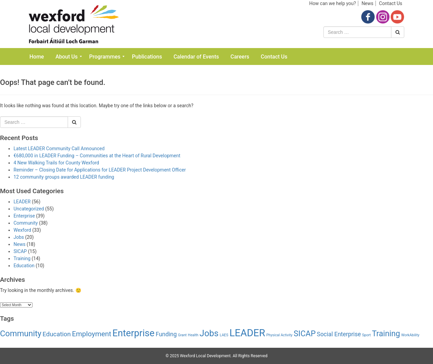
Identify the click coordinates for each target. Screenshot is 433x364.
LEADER (22, 201)
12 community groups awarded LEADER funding (64, 177)
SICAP (20, 251)
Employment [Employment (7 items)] (91, 334)
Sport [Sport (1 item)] (366, 335)
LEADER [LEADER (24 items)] (247, 333)
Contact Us (390, 3)
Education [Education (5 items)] (57, 334)
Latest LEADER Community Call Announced (59, 148)
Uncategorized (29, 208)
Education (24, 265)
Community (26, 223)
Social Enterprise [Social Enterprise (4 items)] (339, 334)
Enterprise (24, 216)
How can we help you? (332, 3)
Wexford (22, 230)
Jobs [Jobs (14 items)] (209, 333)
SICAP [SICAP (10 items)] (305, 333)
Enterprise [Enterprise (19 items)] (133, 333)
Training (22, 258)
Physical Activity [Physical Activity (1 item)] (279, 335)
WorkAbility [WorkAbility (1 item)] (410, 335)
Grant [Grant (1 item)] (182, 335)
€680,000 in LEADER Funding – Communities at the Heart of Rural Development (97, 155)
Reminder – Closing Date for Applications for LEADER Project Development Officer (100, 170)
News (367, 3)
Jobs (19, 237)
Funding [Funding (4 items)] (166, 334)
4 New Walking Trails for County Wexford (56, 162)
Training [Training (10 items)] (386, 333)
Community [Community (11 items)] (20, 333)
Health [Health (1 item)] (193, 335)
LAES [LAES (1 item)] (224, 335)
